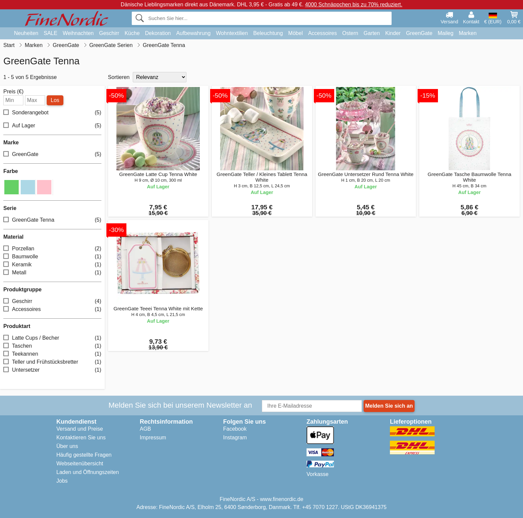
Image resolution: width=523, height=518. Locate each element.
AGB (145, 429)
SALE (50, 33)
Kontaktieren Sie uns (81, 437)
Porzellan (52, 249)
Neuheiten (26, 33)
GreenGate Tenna (52, 220)
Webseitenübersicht (79, 463)
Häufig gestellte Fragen (83, 455)
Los (55, 100)
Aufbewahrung (193, 33)
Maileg (445, 33)
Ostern (350, 33)
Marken (467, 33)
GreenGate (419, 33)
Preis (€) (13, 91)
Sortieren (119, 77)
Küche (131, 33)
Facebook (234, 429)
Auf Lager (52, 126)
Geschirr (109, 33)
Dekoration (158, 33)
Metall (52, 273)
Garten (372, 33)
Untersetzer (52, 370)
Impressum (153, 437)
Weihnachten (78, 33)
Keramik (52, 265)
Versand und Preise (79, 429)
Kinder (393, 33)
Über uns (67, 446)
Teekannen (52, 354)
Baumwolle (52, 257)
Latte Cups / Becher (52, 338)
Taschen (52, 346)
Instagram (235, 437)
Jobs (62, 481)
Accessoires (322, 33)
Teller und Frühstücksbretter (52, 362)
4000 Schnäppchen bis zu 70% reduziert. (353, 4)
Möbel (295, 33)
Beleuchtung (268, 33)
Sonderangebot (52, 113)
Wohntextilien (232, 33)
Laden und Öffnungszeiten (87, 472)
